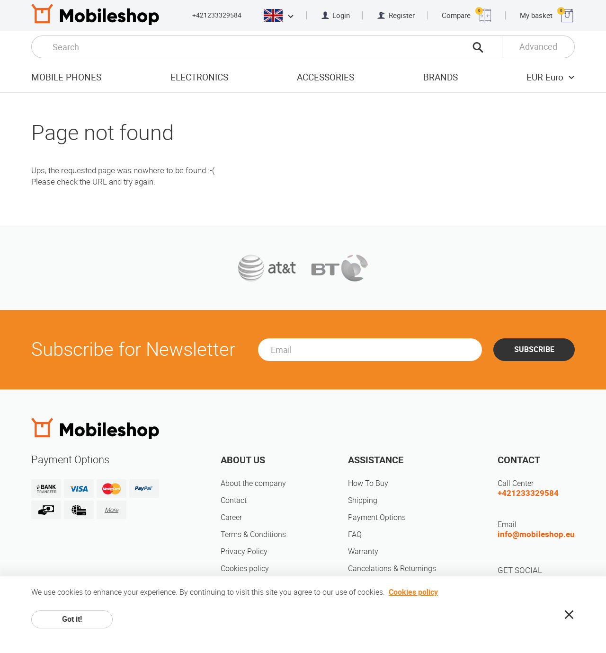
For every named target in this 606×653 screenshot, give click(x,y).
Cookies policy (245, 568)
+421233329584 (216, 15)
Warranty (363, 551)
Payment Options (377, 517)
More (111, 509)
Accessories (325, 77)
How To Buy (368, 483)
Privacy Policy (244, 551)
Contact (234, 500)
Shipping (362, 500)
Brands (440, 77)
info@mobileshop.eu (536, 534)
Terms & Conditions (253, 534)
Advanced (538, 47)
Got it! (72, 619)
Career (231, 517)
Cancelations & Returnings (392, 568)
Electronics (199, 77)
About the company (253, 483)
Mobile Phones (66, 77)
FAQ (355, 534)
